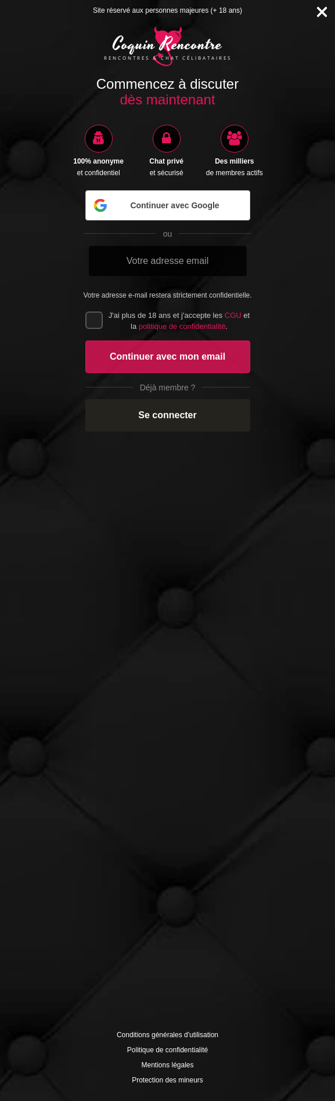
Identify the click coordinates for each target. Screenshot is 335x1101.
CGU (233, 315)
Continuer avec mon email (167, 356)
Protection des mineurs (167, 1080)
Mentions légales (167, 1065)
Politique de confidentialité (167, 1050)
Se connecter (167, 415)
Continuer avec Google (155, 205)
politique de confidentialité (182, 326)
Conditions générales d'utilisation (167, 1035)
